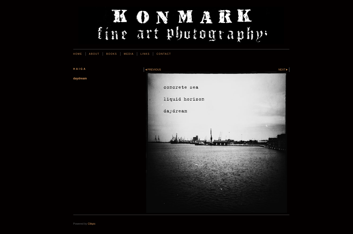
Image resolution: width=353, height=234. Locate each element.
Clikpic (92, 223)
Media (129, 54)
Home (77, 54)
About (94, 54)
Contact (163, 54)
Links (145, 54)
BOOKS (111, 54)
